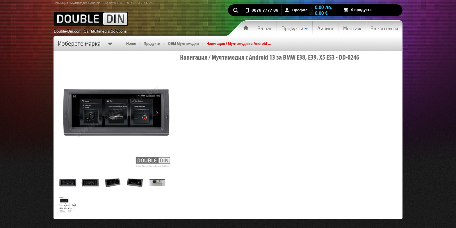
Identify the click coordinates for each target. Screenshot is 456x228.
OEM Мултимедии (183, 44)
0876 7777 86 (265, 10)
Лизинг (325, 28)
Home (131, 44)
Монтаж (352, 28)
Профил (300, 10)
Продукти (295, 28)
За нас (265, 28)
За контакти (384, 28)
